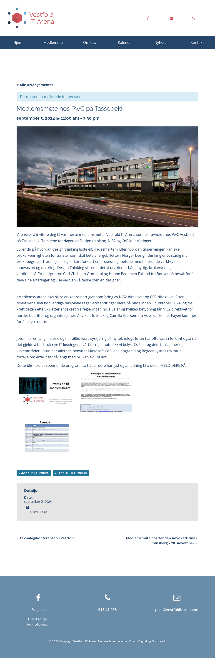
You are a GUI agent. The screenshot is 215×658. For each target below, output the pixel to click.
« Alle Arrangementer (35, 84)
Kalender (125, 42)
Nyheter (161, 42)
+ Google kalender (34, 473)
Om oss (89, 42)
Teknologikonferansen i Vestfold (46, 538)
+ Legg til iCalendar (71, 473)
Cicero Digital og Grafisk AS (147, 641)
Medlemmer (53, 42)
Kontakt (197, 42)
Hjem (17, 42)
